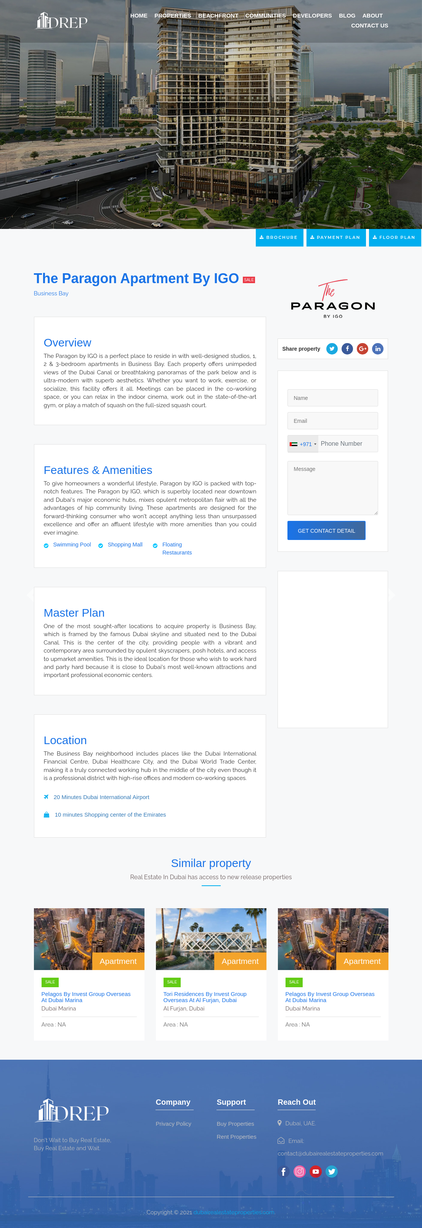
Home (139, 15)
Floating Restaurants (177, 548)
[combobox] (303, 444)
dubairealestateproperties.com (233, 1212)
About (373, 15)
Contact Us (369, 25)
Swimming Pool (72, 544)
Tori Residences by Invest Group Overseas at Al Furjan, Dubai (205, 997)
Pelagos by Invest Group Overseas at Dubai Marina (86, 997)
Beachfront (218, 15)
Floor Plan (395, 237)
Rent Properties (236, 1136)
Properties (172, 15)
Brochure (280, 237)
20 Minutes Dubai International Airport (96, 797)
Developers (312, 15)
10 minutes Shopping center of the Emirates (105, 814)
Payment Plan (336, 237)
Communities (265, 15)
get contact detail (326, 531)
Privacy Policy (173, 1123)
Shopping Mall (125, 544)
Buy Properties (235, 1123)
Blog (347, 15)
